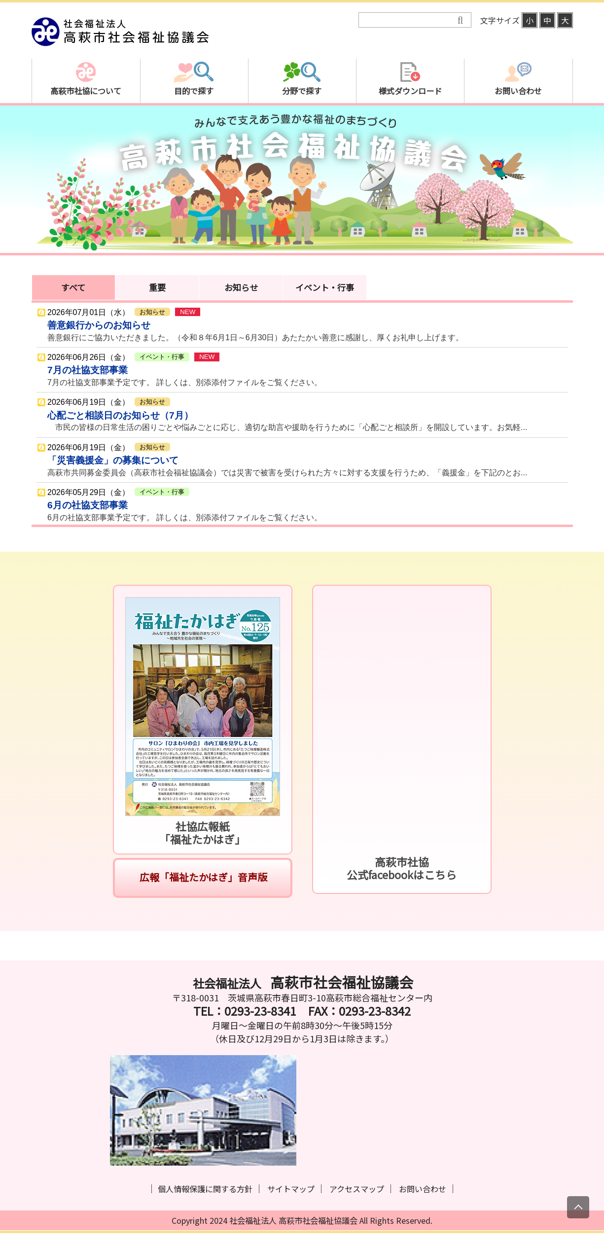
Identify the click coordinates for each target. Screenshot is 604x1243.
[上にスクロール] (578, 1207)
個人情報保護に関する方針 (205, 1189)
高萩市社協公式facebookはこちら (402, 868)
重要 (157, 287)
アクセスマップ (356, 1189)
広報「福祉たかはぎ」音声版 (202, 877)
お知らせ (241, 287)
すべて (73, 287)
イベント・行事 (324, 287)
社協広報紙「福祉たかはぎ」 (202, 832)
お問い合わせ (422, 1189)
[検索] (408, 20)
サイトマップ (291, 1189)
